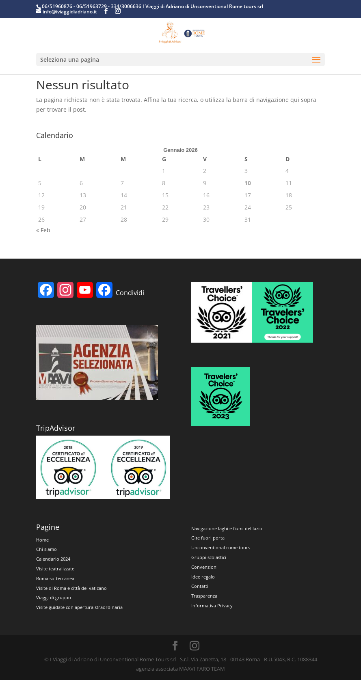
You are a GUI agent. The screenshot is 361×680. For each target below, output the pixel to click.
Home (42, 540)
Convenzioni (204, 567)
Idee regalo (203, 577)
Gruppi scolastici (208, 557)
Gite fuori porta (208, 538)
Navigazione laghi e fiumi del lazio (226, 528)
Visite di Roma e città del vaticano (71, 588)
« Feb (43, 230)
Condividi (130, 292)
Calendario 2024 (53, 559)
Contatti (199, 586)
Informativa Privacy (212, 605)
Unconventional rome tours (220, 547)
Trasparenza (204, 596)
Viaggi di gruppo (53, 597)
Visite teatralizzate (55, 569)
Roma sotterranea (55, 578)
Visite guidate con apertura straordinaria (79, 607)
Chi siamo (46, 549)
